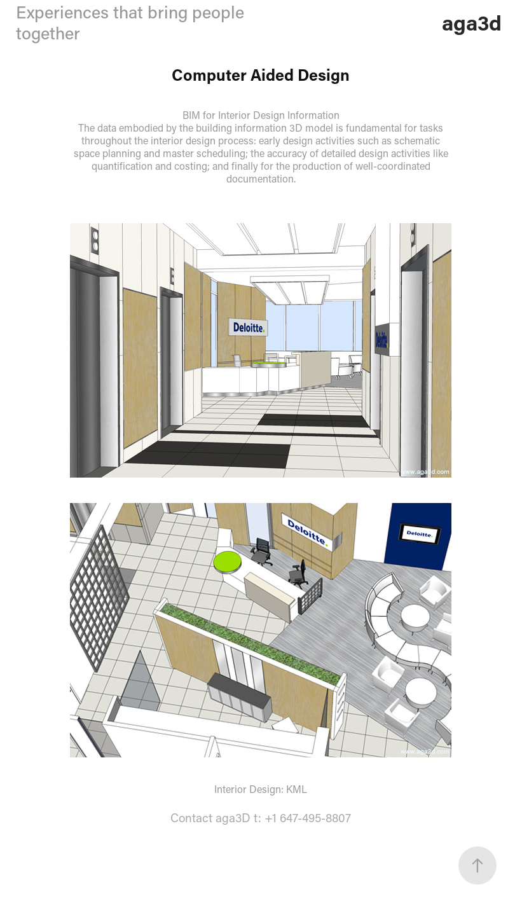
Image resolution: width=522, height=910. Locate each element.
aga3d (472, 22)
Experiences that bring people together (130, 22)
